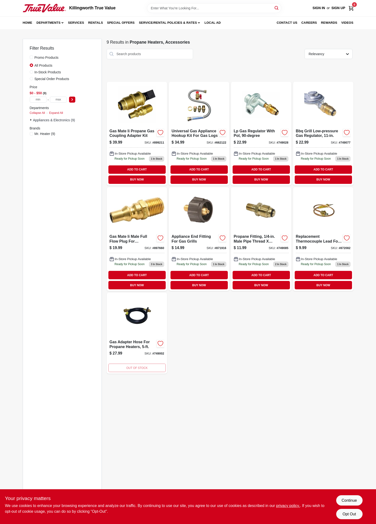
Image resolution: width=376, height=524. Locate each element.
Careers (309, 22)
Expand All (56, 113)
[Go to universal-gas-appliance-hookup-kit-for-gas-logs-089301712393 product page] (199, 134)
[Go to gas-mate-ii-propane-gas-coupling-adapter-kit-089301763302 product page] (137, 134)
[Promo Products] (31, 57)
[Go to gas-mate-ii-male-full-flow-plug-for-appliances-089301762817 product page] (137, 239)
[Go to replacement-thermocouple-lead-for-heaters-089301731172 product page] (323, 239)
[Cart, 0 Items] (351, 8)
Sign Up (338, 8)
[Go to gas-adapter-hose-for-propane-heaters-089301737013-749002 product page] (137, 333)
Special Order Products (52, 79)
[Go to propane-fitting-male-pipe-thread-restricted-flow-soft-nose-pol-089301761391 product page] (261, 239)
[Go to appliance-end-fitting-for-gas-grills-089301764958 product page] (199, 239)
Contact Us (287, 22)
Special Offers (121, 22)
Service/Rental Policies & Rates (168, 22)
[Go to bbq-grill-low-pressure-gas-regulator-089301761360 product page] (323, 134)
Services (76, 22)
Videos (347, 22)
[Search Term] (214, 8)
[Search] (276, 8)
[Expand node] (31, 120)
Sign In (318, 8)
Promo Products (47, 57)
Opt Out (349, 514)
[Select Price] (72, 100)
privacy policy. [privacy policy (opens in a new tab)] (288, 506)
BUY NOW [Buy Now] (137, 179)
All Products (44, 65)
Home (27, 22)
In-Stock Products (48, 72)
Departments (48, 22)
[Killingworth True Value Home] (44, 8)
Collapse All (37, 113)
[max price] (58, 100)
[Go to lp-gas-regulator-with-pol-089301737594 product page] (261, 134)
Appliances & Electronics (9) (54, 120)
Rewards (329, 22)
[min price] (38, 100)
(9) (45, 134)
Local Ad (213, 22)
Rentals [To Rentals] (95, 22)
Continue (349, 500)
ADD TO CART (137, 169)
